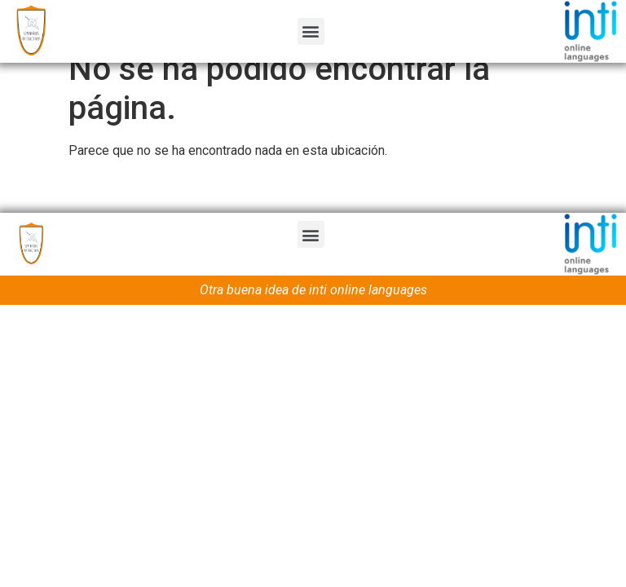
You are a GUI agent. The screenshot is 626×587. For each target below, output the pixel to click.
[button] (311, 31)
